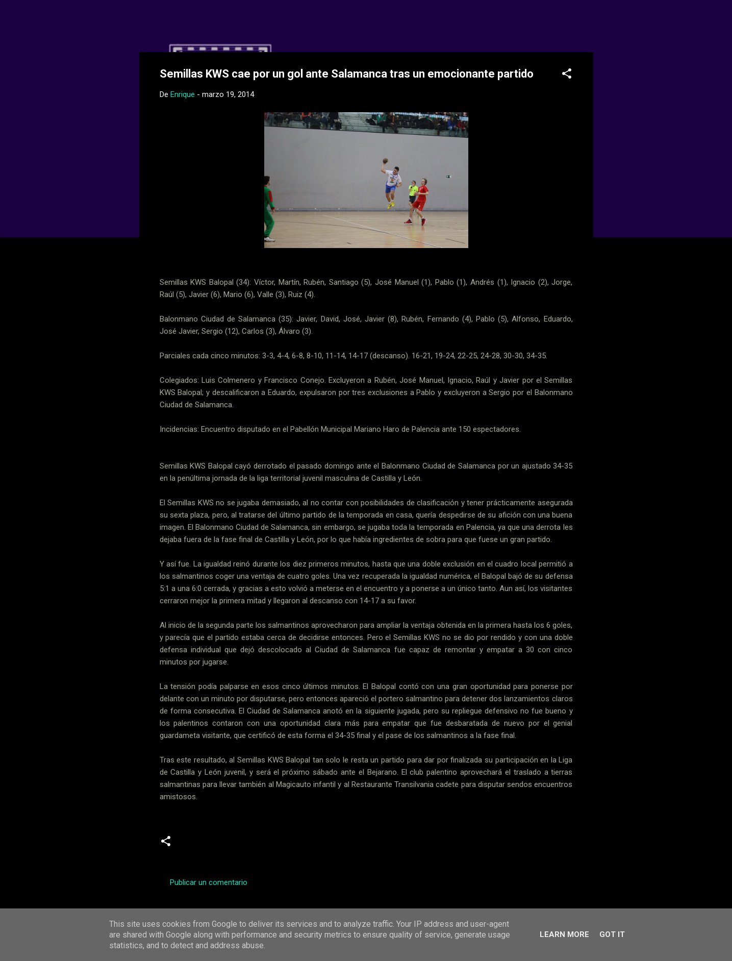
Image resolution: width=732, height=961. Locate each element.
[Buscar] (587, 27)
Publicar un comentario (208, 882)
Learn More (564, 934)
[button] (567, 75)
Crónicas (200, 844)
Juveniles (243, 844)
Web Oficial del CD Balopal (237, 24)
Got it (612, 934)
